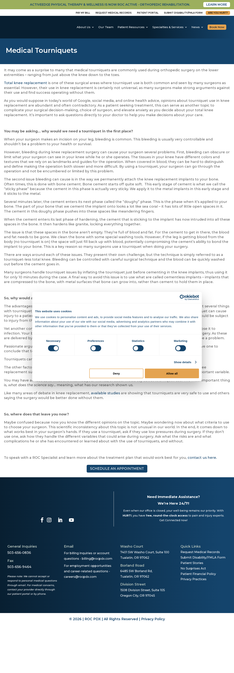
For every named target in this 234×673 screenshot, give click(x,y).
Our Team (105, 27)
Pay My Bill (83, 12)
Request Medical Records (114, 12)
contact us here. (202, 458)
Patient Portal (147, 12)
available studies (105, 393)
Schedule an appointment (117, 469)
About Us (83, 27)
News (195, 27)
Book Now (217, 27)
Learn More (216, 4)
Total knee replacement (25, 83)
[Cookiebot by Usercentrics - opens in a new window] (182, 297)
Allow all (172, 373)
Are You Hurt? (218, 12)
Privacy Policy (153, 619)
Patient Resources (131, 27)
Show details (182, 362)
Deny (116, 373)
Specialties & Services (168, 27)
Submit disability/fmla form (183, 12)
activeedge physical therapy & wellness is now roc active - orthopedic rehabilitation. (110, 4)
